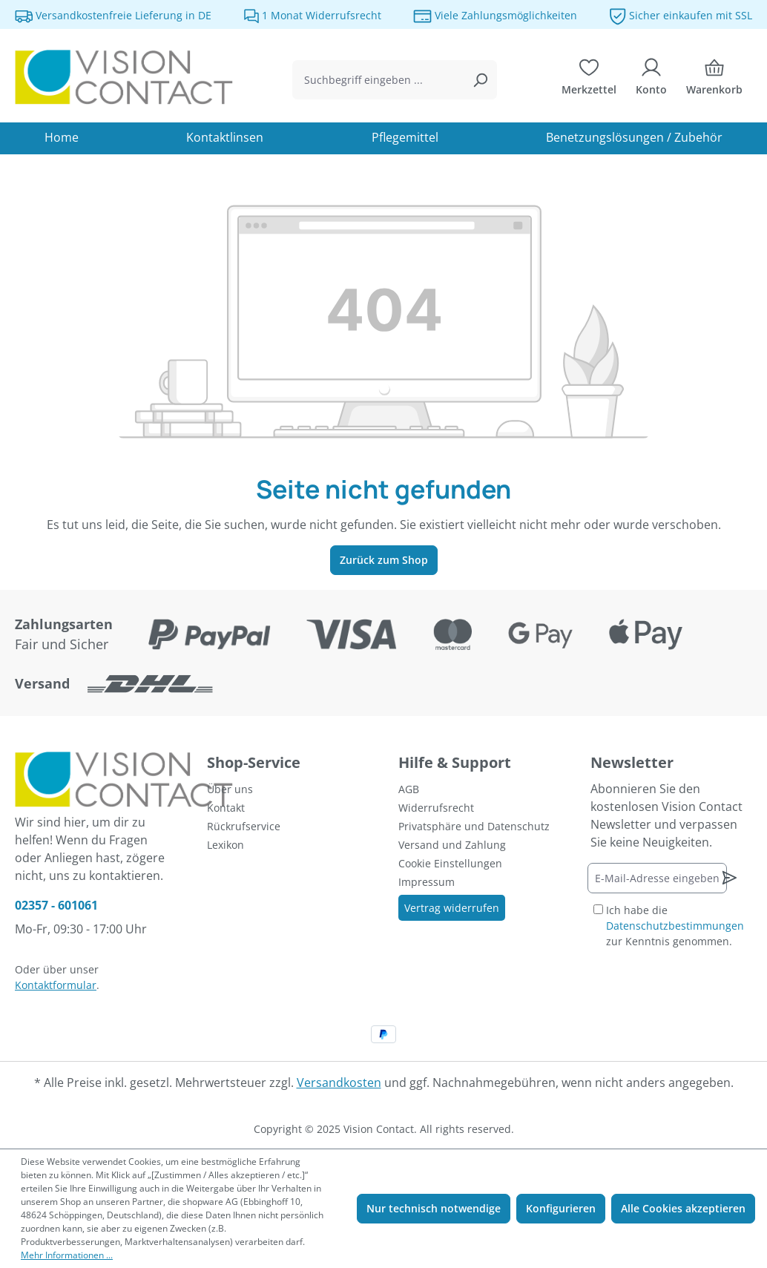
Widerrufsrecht (436, 808)
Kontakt (226, 808)
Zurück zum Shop (384, 560)
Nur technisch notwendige (433, 1208)
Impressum (426, 882)
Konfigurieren (561, 1208)
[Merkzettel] (589, 80)
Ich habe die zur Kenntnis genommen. (675, 925)
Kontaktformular (55, 985)
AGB (408, 789)
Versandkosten (339, 1082)
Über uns (230, 789)
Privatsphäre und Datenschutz (474, 826)
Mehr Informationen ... (67, 1255)
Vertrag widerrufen (451, 908)
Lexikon (225, 845)
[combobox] (377, 79)
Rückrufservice (243, 826)
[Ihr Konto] (651, 80)
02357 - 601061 (56, 905)
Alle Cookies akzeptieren (683, 1208)
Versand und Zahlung (452, 845)
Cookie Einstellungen (450, 863)
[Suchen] (480, 79)
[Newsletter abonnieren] (729, 878)
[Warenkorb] (714, 80)
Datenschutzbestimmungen (675, 926)
